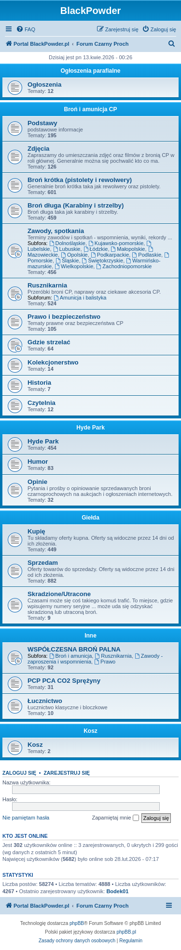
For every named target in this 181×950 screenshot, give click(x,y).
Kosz (90, 731)
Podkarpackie (110, 255)
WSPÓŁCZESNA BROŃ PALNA (74, 649)
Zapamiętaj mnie (115, 818)
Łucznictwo (45, 700)
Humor (38, 461)
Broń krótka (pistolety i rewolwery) (80, 179)
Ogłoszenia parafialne (90, 70)
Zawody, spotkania (56, 230)
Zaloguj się (19, 773)
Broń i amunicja (70, 656)
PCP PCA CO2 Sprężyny (64, 680)
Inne (90, 635)
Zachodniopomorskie (124, 266)
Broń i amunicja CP (90, 109)
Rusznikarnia (47, 285)
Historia (39, 382)
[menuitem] (25, 29)
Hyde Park (90, 427)
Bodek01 (117, 891)
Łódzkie (96, 249)
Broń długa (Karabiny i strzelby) (76, 205)
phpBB (77, 923)
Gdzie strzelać (49, 342)
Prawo (104, 661)
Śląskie (67, 260)
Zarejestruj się (66, 773)
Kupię (36, 531)
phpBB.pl (126, 932)
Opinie (37, 481)
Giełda (90, 517)
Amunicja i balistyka (80, 297)
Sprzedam (43, 562)
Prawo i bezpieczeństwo (64, 316)
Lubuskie (67, 249)
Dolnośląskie (67, 243)
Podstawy (42, 123)
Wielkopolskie (74, 266)
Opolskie (74, 255)
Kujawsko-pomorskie (115, 243)
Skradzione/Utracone (59, 594)
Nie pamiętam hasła (25, 817)
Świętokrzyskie (103, 260)
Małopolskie (128, 249)
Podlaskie (146, 255)
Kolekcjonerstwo (53, 362)
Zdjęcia (38, 148)
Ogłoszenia (44, 84)
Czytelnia (42, 402)
